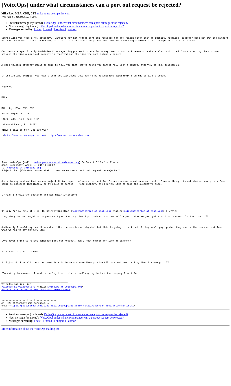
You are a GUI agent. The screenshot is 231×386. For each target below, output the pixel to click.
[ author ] (72, 29)
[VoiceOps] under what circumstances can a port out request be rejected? (86, 22)
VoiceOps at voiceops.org (18, 337)
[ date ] (38, 29)
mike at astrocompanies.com (53, 13)
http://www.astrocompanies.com (24, 155)
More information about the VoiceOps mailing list (30, 382)
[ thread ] (48, 29)
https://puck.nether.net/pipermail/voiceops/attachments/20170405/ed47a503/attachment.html (72, 359)
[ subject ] (60, 29)
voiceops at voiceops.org (24, 194)
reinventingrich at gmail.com (91, 246)
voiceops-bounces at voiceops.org (56, 187)
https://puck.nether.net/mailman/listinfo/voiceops (35, 340)
